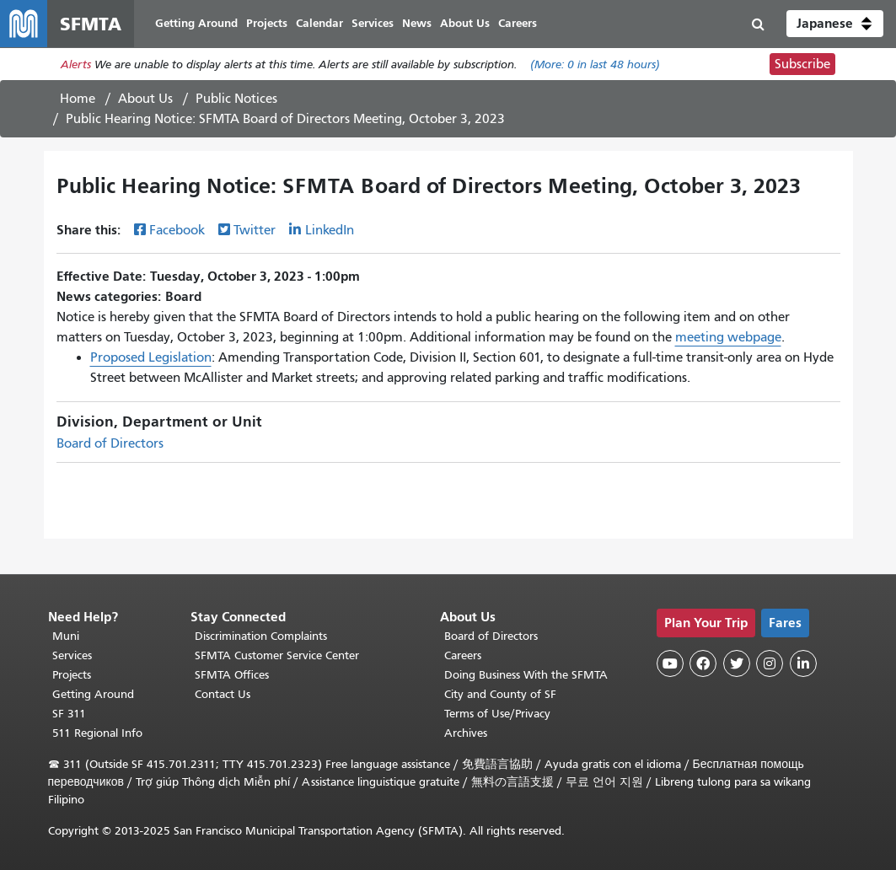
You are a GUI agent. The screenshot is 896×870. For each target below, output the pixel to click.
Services (72, 655)
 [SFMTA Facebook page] (703, 663)
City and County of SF (500, 694)
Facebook (177, 230)
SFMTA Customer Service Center (277, 655)
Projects (71, 675)
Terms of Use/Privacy (497, 713)
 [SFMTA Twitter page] (736, 663)
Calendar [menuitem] (319, 23)
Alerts (76, 64)
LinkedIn (329, 230)
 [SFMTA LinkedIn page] (803, 663)
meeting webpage (728, 337)
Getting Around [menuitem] (196, 23)
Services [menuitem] (372, 23)
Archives (465, 733)
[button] (834, 23)
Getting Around (93, 694)
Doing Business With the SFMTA (526, 675)
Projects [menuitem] (266, 23)
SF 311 (69, 713)
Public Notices (236, 98)
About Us (145, 98)
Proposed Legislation (151, 357)
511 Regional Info (97, 733)
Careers (462, 655)
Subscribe (802, 64)
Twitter (254, 230)
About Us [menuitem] (465, 23)
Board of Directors (110, 443)
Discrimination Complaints (261, 636)
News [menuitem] (417, 23)
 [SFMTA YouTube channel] (670, 663)
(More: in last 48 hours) (595, 64)
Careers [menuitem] (517, 23)
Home (77, 98)
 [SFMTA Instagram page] (769, 663)
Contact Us (222, 694)
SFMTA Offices (232, 675)
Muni (65, 636)
